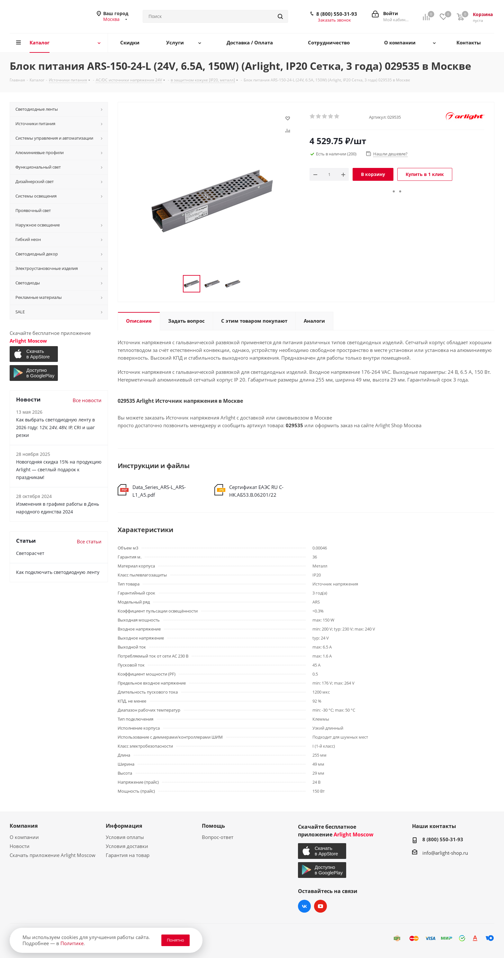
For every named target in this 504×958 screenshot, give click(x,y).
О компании (24, 837)
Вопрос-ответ (217, 837)
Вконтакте (304, 906)
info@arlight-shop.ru (445, 853)
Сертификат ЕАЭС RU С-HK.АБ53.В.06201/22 (256, 491)
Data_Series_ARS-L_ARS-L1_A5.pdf (159, 491)
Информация (124, 825)
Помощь (213, 825)
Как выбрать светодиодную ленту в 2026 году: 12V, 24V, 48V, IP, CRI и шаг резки (55, 427)
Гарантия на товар (127, 855)
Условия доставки (127, 846)
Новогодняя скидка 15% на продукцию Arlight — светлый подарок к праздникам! (59, 469)
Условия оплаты (125, 837)
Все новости (87, 400)
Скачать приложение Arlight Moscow (52, 855)
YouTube (320, 906)
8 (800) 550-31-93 (336, 14)
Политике (72, 943)
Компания (24, 825)
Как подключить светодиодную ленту (57, 572)
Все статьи (89, 541)
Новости (20, 846)
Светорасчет (30, 553)
